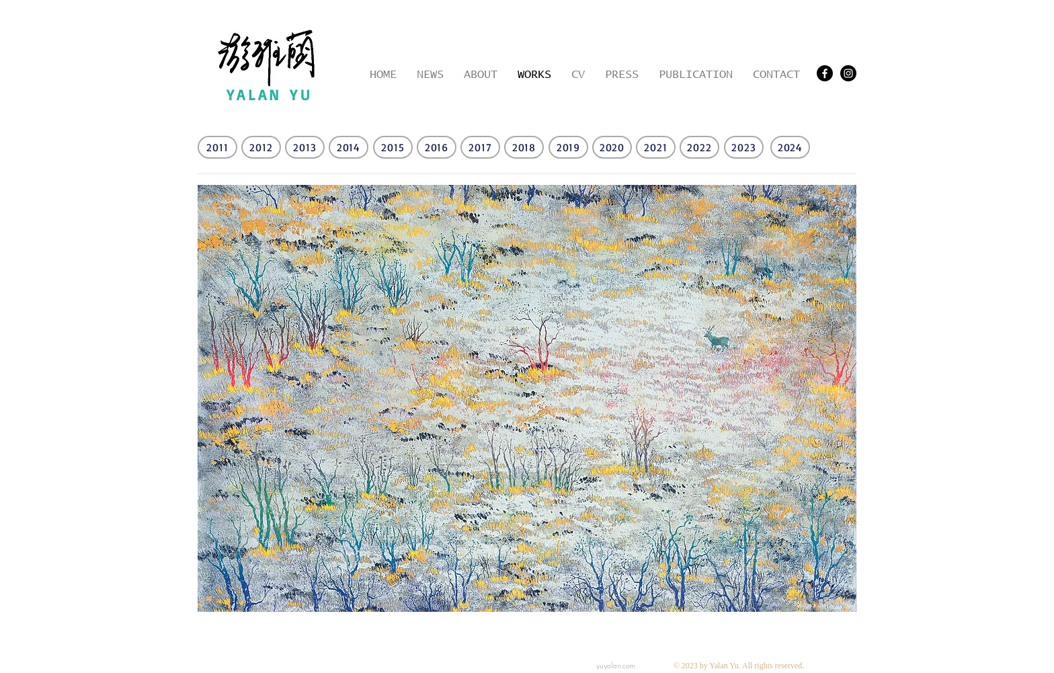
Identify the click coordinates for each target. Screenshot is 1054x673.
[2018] (524, 147)
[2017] (480, 147)
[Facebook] (825, 73)
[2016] (436, 147)
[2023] (744, 147)
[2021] (656, 147)
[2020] (612, 147)
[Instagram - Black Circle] (848, 73)
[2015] (393, 147)
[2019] (568, 147)
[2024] (790, 147)
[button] (527, 398)
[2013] (305, 147)
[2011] (217, 147)
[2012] (261, 147)
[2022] (699, 147)
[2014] (348, 147)
